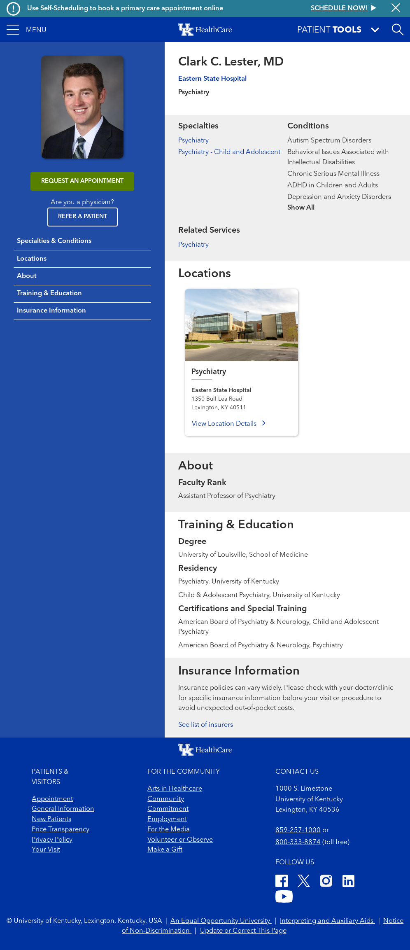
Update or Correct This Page (243, 931)
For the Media (168, 829)
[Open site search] (397, 29)
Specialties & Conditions (54, 241)
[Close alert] (395, 8)
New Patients (51, 819)
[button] (26, 29)
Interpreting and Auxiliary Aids (327, 921)
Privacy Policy (52, 840)
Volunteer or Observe (180, 840)
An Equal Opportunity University (221, 921)
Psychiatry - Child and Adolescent (229, 152)
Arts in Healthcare (174, 789)
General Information (63, 809)
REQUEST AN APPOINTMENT (82, 181)
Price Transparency (60, 829)
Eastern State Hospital (212, 79)
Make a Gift (164, 850)
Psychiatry (193, 141)
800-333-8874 (298, 842)
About (27, 276)
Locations (32, 259)
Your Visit (46, 850)
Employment (167, 819)
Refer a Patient (82, 217)
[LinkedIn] (348, 882)
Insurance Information (51, 311)
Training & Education (49, 293)
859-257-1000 (298, 830)
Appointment (52, 799)
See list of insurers (205, 725)
